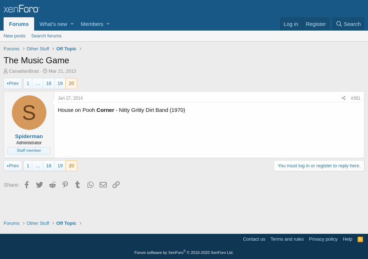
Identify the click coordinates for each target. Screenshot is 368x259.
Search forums (46, 35)
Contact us (254, 239)
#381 (355, 98)
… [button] (37, 83)
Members (92, 24)
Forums (19, 24)
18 (48, 83)
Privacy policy (323, 239)
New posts (15, 35)
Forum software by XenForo (184, 252)
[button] (72, 24)
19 (60, 83)
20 (71, 83)
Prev (14, 83)
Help (348, 239)
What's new (53, 24)
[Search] (348, 24)
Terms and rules (287, 239)
